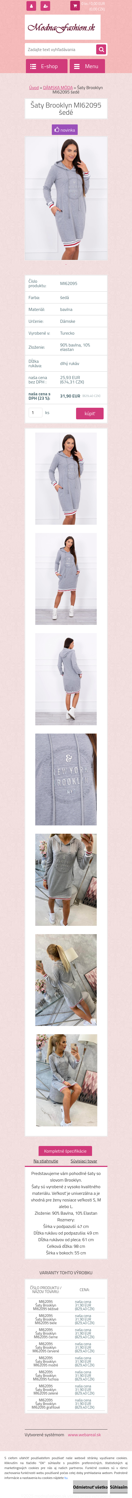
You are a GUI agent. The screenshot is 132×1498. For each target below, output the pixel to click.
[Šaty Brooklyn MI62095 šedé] (66, 481)
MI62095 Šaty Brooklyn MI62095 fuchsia (46, 1375)
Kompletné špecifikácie (65, 1151)
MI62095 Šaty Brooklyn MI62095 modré (46, 1361)
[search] (101, 49)
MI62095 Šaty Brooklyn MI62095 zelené (46, 1389)
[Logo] (63, 27)
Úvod (34, 87)
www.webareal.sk (84, 1434)
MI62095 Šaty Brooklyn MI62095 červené (46, 1347)
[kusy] (35, 412)
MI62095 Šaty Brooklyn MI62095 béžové (45, 1305)
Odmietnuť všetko (90, 1487)
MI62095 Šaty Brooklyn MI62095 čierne (46, 1333)
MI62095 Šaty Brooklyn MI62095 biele (46, 1319)
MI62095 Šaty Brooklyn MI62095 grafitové (46, 1403)
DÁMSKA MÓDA (58, 87)
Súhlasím (119, 1487)
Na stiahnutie (45, 1161)
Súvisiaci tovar (84, 1161)
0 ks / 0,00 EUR (93, 3)
